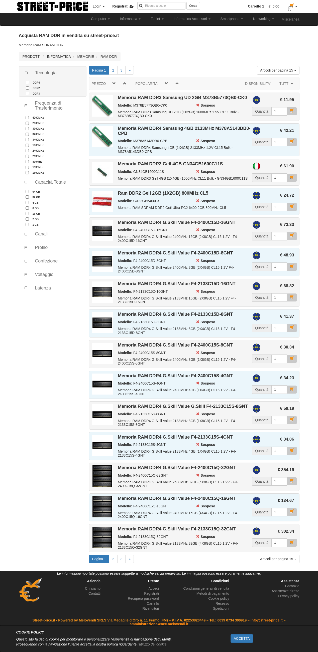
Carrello (153, 603)
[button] (273, 6)
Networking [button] (263, 19)
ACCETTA (242, 638)
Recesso (222, 603)
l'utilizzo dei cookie (152, 644)
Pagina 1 (100, 70)
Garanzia (292, 586)
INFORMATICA (59, 57)
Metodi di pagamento (212, 593)
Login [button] (99, 6)
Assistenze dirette (285, 591)
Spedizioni (221, 608)
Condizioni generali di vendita (206, 588)
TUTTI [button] (286, 84)
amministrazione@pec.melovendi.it (159, 624)
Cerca (193, 6)
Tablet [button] (157, 19)
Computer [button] (100, 19)
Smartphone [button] (232, 19)
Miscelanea (290, 19)
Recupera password (143, 598)
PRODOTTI (32, 57)
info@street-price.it (267, 620)
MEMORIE (85, 57)
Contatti (94, 593)
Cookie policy (218, 598)
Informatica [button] (130, 19)
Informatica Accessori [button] (192, 19)
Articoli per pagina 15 (278, 70)
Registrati (151, 593)
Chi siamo (92, 588)
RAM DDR (108, 57)
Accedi (153, 588)
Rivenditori (150, 608)
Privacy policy (288, 596)
